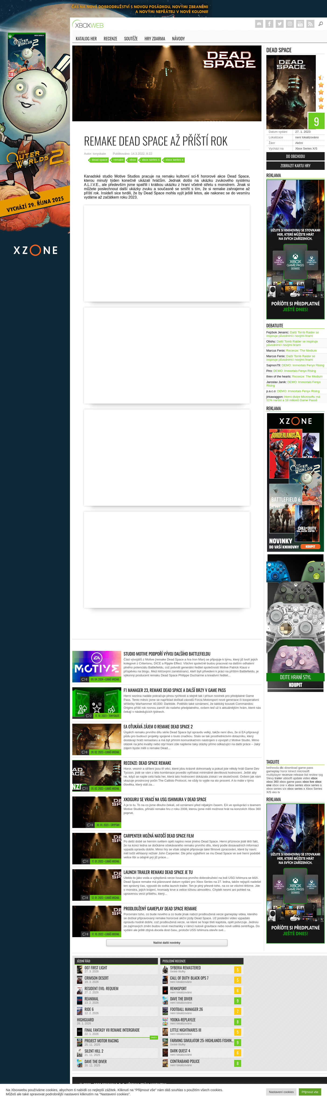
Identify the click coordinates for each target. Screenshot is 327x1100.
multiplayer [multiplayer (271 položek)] (273, 774)
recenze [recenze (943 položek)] (287, 774)
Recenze (110, 39)
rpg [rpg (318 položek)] (320, 774)
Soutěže (131, 38)
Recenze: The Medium (301, 350)
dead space (99, 159)
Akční (299, 143)
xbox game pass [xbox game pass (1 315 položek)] (290, 781)
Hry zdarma (155, 39)
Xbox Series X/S (306, 148)
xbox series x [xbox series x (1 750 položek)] (296, 788)
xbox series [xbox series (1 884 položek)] (295, 785)
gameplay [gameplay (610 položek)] (272, 771)
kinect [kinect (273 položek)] (292, 771)
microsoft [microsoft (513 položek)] (303, 771)
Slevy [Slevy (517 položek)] (270, 778)
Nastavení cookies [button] (281, 1092)
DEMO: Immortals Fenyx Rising (303, 365)
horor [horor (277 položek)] (283, 771)
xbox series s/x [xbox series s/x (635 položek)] (276, 788)
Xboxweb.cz (89, 23)
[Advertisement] (295, 726)
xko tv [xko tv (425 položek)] (276, 792)
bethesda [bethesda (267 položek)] (272, 767)
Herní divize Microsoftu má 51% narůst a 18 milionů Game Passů (293, 398)
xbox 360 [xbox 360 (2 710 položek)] (272, 781)
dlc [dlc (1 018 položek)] (282, 767)
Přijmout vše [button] (310, 1092)
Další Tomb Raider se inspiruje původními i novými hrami (292, 334)
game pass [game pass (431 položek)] (305, 767)
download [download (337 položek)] (290, 767)
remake (118, 159)
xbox (132, 159)
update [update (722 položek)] (297, 778)
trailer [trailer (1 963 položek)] (278, 778)
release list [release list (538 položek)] (300, 774)
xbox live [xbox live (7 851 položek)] (308, 781)
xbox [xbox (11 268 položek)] (314, 778)
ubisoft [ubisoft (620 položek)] (287, 778)
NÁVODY (178, 39)
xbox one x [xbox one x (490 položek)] (279, 785)
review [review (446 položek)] (313, 774)
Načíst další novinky (166, 942)
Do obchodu (295, 156)
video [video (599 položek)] (306, 778)
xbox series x (174, 159)
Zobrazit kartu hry (295, 165)
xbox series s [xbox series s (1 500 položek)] (313, 785)
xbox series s (151, 159)
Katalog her (86, 38)
